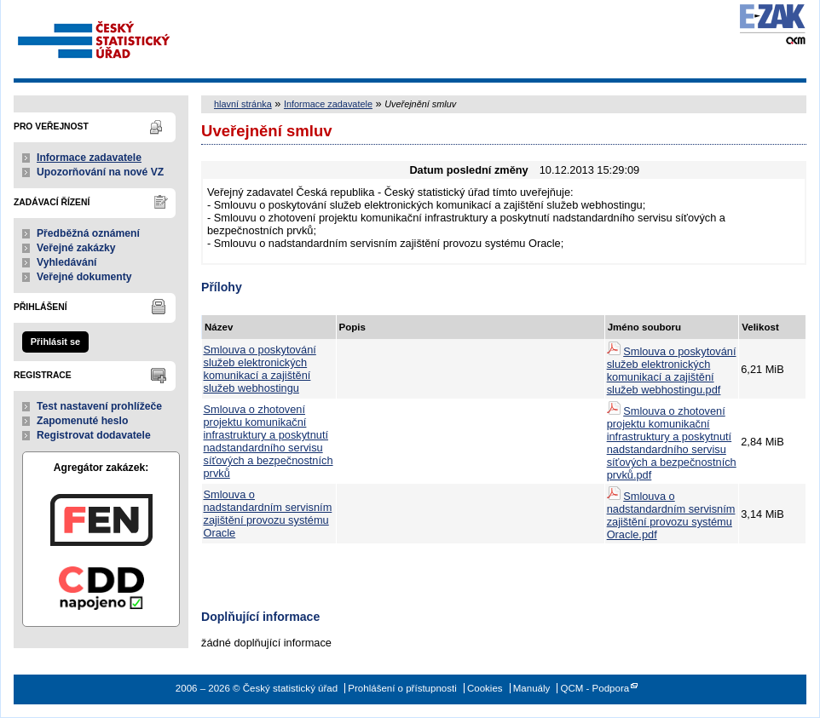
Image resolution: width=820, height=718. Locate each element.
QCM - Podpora (594, 688)
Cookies (485, 688)
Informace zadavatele (89, 158)
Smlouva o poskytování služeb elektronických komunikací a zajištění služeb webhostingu (260, 368)
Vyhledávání (67, 262)
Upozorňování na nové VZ (100, 172)
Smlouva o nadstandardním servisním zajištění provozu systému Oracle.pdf (671, 515)
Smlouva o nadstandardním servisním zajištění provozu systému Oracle (268, 513)
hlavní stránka (243, 104)
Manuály (532, 688)
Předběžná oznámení (88, 233)
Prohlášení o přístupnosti (402, 688)
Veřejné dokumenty (84, 277)
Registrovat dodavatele (94, 435)
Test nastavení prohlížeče (99, 406)
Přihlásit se (55, 341)
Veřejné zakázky (76, 248)
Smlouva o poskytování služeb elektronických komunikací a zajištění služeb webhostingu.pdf (671, 370)
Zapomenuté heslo (82, 421)
